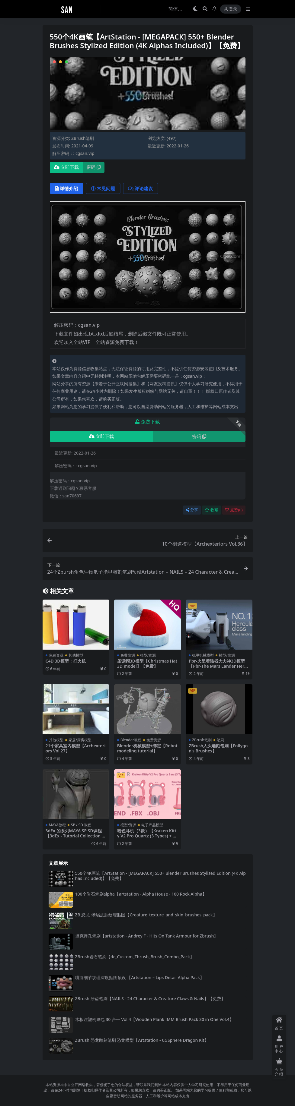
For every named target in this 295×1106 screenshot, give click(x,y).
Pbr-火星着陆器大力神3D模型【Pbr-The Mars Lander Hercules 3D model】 (219, 666)
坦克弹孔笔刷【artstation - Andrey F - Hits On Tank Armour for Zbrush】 (146, 936)
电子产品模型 (152, 824)
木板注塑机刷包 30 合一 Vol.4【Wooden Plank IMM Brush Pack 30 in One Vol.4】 (154, 1019)
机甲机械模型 (203, 655)
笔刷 (220, 739)
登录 (230, 9)
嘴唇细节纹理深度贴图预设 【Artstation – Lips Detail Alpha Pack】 (139, 977)
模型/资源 (148, 655)
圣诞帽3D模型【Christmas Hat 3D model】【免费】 (147, 663)
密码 (93, 167)
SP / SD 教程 (81, 824)
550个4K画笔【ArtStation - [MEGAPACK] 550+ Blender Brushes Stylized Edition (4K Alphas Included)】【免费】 (160, 875)
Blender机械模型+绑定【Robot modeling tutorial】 (147, 748)
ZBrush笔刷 (82, 138)
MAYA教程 (57, 824)
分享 (192, 510)
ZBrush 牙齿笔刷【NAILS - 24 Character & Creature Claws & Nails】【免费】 (150, 998)
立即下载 (66, 167)
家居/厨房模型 (80, 739)
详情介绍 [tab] (66, 188)
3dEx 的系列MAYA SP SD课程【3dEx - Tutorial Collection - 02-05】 (74, 836)
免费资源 (56, 655)
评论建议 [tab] (140, 188)
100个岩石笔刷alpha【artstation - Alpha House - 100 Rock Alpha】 (141, 894)
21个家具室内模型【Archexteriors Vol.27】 (76, 748)
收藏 (211, 510)
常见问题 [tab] (103, 188)
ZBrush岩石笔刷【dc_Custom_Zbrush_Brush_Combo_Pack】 (134, 956)
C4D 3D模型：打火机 (66, 661)
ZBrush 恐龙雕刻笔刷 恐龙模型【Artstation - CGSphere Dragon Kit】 (142, 1040)
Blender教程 (130, 739)
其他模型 (76, 655)
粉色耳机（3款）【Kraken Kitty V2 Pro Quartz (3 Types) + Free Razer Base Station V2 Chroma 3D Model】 (147, 838)
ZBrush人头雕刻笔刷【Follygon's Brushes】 (218, 748)
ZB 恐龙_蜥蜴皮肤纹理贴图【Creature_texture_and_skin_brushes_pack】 (146, 915)
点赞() (233, 510)
